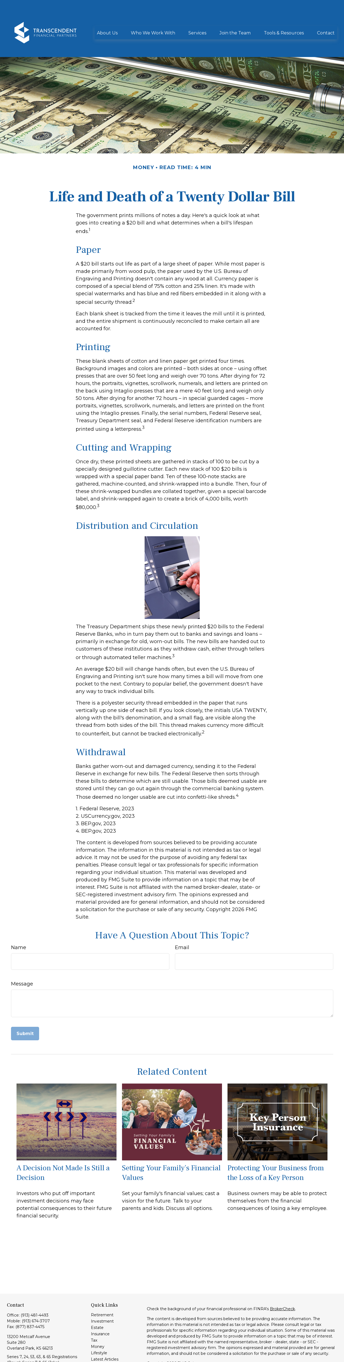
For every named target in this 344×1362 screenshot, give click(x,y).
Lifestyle (99, 1328)
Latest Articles (104, 1334)
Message (22, 959)
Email (182, 923)
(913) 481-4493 (34, 1290)
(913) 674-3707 (36, 1296)
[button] (107, 16)
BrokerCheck (282, 1284)
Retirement (102, 1290)
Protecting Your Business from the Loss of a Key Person (275, 1148)
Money (97, 1321)
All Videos (100, 1340)
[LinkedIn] (10, 1356)
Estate (97, 1302)
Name (18, 923)
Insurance (100, 1309)
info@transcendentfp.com (32, 1347)
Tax (94, 1315)
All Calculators (104, 1347)
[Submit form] (25, 1009)
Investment (102, 1296)
